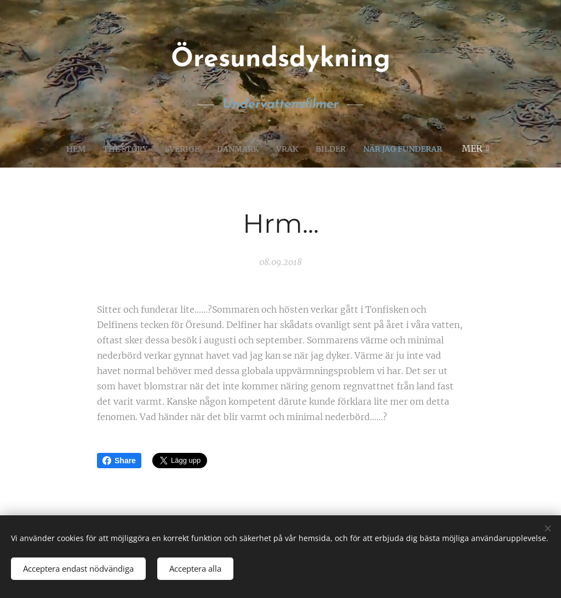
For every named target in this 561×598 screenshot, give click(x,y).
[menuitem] (65, 148)
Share (119, 460)
